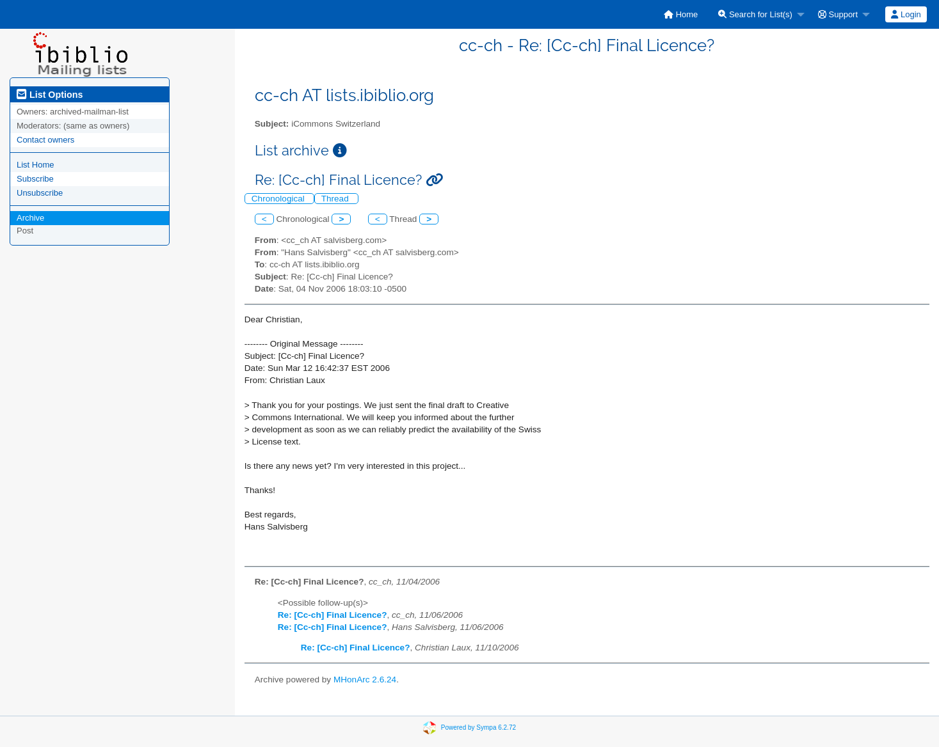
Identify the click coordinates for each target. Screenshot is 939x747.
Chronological (279, 198)
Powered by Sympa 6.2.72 (478, 727)
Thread (336, 198)
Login (905, 14)
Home (681, 14)
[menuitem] (681, 14)
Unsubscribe (40, 193)
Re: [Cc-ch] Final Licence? (332, 615)
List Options (50, 95)
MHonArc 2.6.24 (364, 679)
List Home (35, 164)
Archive (30, 218)
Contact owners (45, 140)
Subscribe (35, 179)
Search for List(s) (755, 14)
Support (838, 14)
